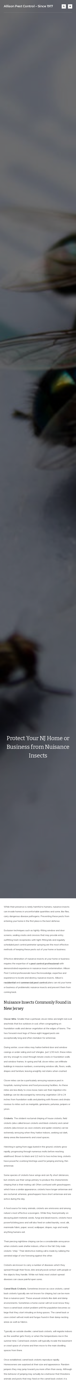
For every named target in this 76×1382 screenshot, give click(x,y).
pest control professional (45, 963)
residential (10, 982)
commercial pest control (34, 982)
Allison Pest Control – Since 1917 (28, 6)
